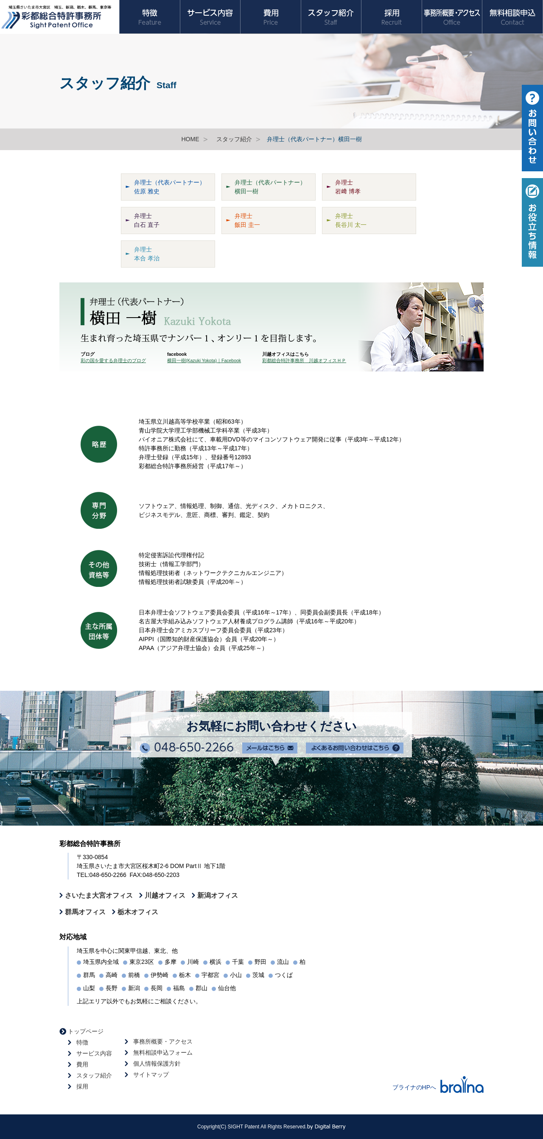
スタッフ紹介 (234, 139)
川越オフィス (165, 895)
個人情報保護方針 (157, 1063)
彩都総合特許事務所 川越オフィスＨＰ (304, 360)
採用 (82, 1086)
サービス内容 (94, 1053)
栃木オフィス (138, 912)
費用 (82, 1064)
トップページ (86, 1031)
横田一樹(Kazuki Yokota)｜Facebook (204, 360)
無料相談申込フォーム (163, 1052)
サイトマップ (151, 1074)
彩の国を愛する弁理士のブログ (113, 360)
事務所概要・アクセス (163, 1041)
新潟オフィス (217, 895)
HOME (190, 139)
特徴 (82, 1042)
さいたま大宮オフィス (99, 895)
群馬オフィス (85, 912)
